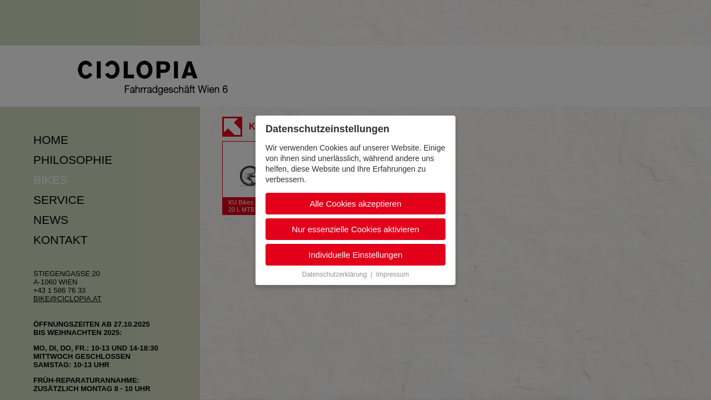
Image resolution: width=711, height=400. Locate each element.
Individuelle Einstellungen (355, 254)
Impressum (392, 274)
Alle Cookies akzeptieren (355, 203)
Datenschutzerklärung (334, 274)
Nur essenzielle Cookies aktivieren (355, 229)
